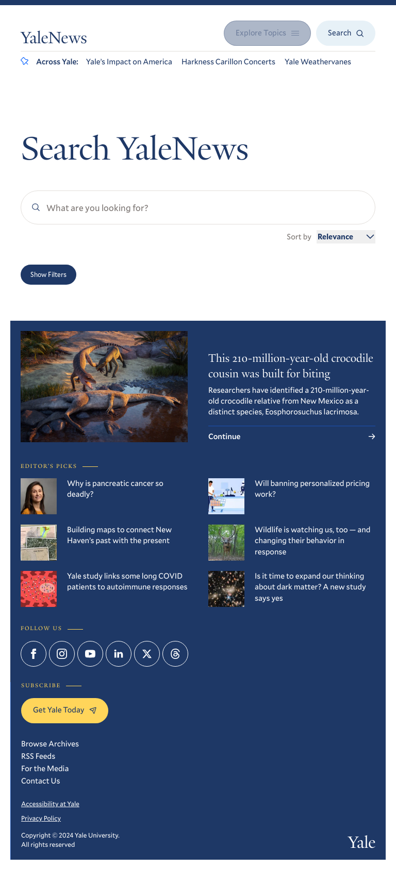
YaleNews (54, 39)
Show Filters (48, 274)
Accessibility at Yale (50, 803)
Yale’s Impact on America (129, 62)
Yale (361, 844)
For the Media (45, 768)
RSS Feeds (38, 756)
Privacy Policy (41, 818)
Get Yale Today (64, 710)
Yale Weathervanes (318, 62)
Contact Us (40, 781)
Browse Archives (50, 744)
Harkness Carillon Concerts (228, 62)
